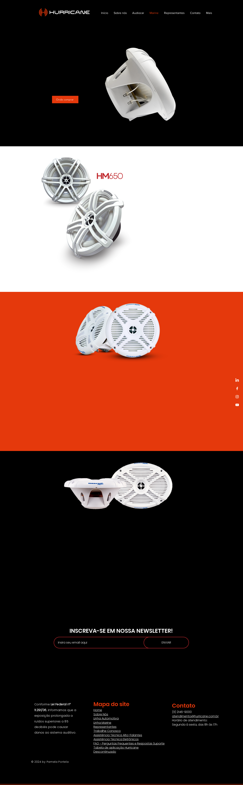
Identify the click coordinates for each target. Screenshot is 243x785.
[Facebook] (237, 388)
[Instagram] (237, 397)
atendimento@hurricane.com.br (195, 716)
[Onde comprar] (65, 99)
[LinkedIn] (237, 380)
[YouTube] (237, 405)
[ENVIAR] (166, 642)
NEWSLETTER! (154, 631)
